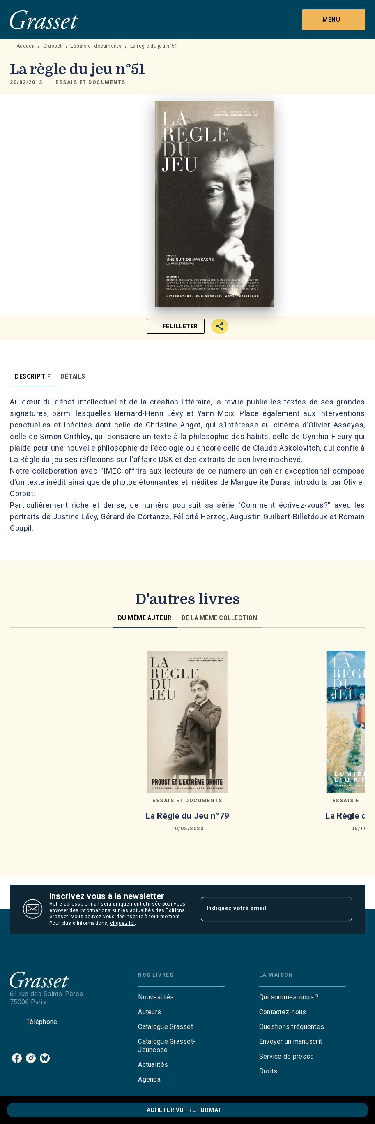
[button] (90, 82)
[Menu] (333, 19)
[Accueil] (44, 19)
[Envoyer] (342, 909)
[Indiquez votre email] (266, 909)
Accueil (25, 46)
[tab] (32, 376)
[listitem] (17, 1058)
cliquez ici (122, 924)
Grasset (52, 46)
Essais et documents (96, 46)
